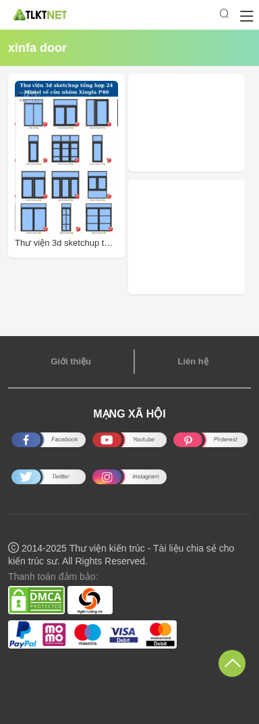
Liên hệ (192, 361)
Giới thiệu (71, 361)
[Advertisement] (193, 123)
